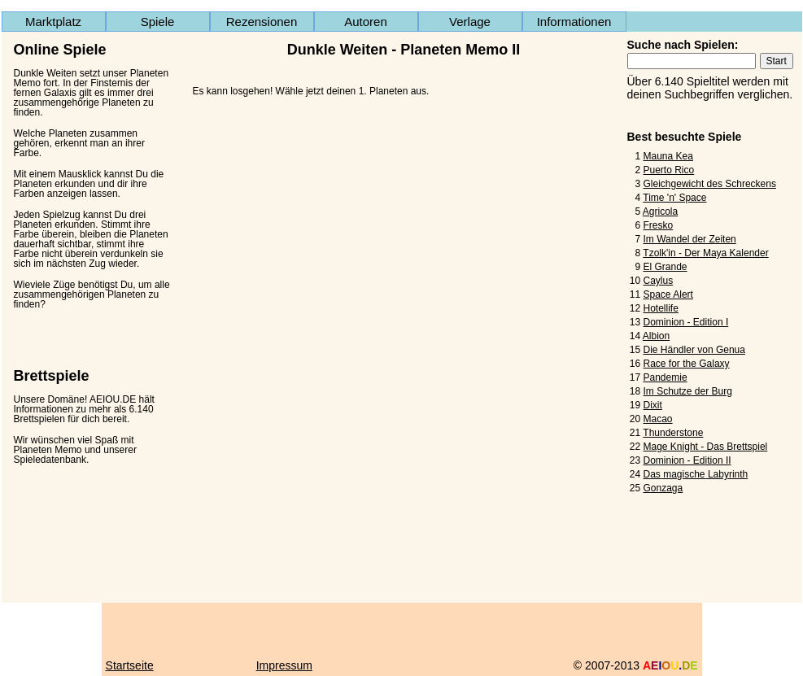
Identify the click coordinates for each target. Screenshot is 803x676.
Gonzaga (663, 488)
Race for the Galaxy (687, 363)
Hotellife (661, 308)
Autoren (365, 21)
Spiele (158, 21)
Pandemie (665, 377)
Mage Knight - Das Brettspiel (706, 446)
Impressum (284, 665)
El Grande (665, 267)
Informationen (574, 21)
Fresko (659, 225)
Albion (656, 336)
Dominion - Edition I (686, 322)
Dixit (653, 405)
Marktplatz (53, 21)
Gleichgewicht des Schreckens (710, 184)
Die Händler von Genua (694, 349)
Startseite (130, 665)
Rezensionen (262, 21)
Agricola (660, 211)
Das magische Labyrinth (696, 474)
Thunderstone (673, 432)
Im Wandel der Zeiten (690, 239)
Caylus (659, 280)
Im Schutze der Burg (688, 391)
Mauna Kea (668, 156)
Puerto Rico (669, 170)
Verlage (470, 21)
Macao (658, 419)
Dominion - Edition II (687, 460)
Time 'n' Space (674, 197)
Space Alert (668, 294)
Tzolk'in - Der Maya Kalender (705, 253)
